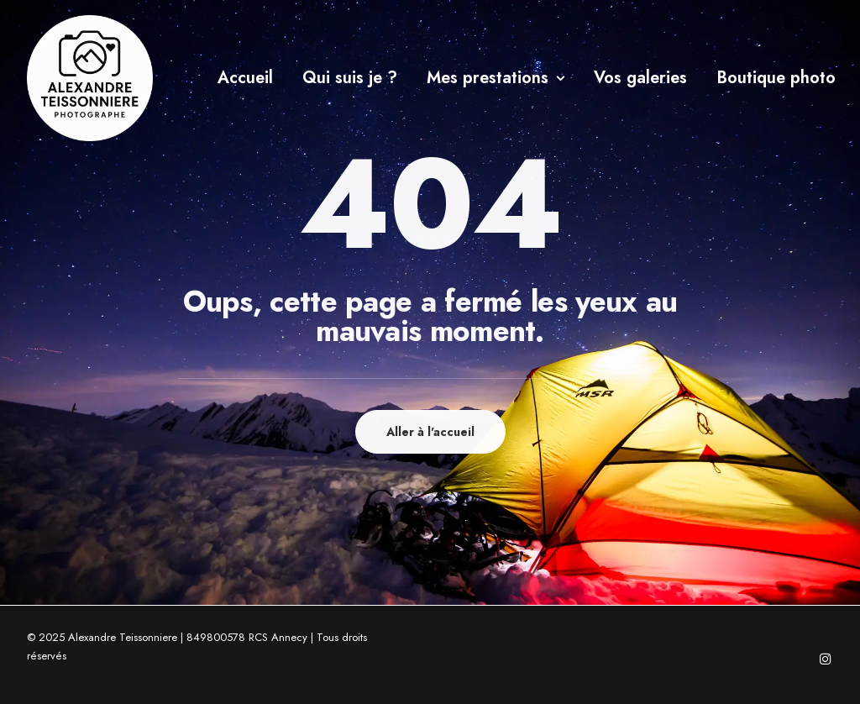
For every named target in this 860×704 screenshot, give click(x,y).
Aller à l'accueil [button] (430, 431)
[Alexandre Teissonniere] (90, 78)
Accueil (245, 78)
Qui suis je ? (349, 78)
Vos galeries (640, 78)
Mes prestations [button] (495, 78)
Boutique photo (776, 78)
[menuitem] (245, 78)
